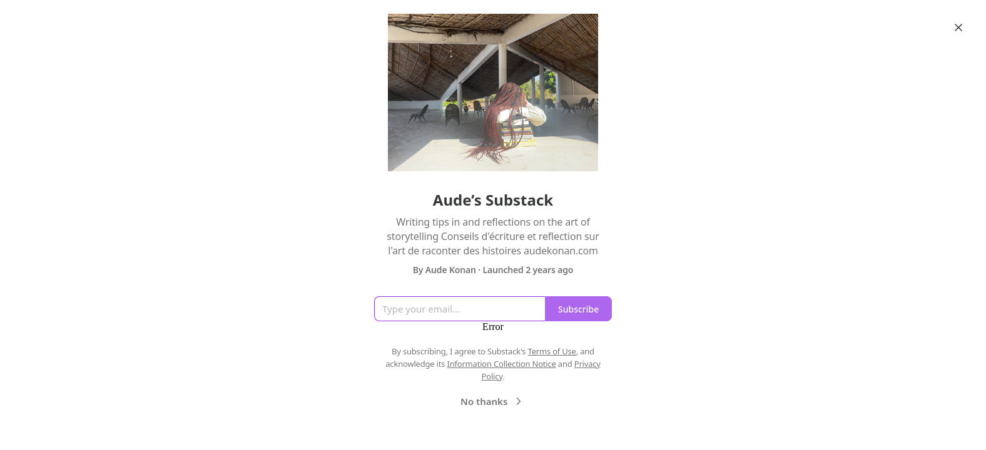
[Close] (958, 27)
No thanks (492, 401)
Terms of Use (552, 351)
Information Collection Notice (501, 363)
